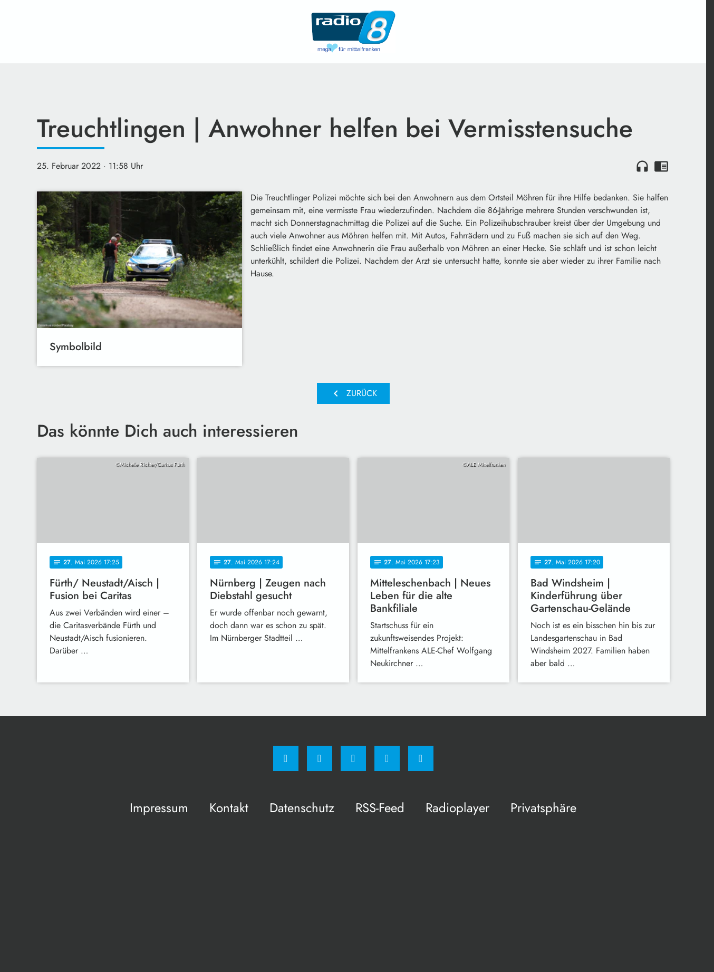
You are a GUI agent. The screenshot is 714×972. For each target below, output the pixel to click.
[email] (420, 758)
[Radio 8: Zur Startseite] (353, 32)
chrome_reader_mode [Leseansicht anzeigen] (661, 166)
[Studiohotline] (387, 758)
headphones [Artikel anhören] (642, 166)
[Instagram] (319, 758)
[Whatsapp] (353, 758)
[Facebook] (285, 758)
